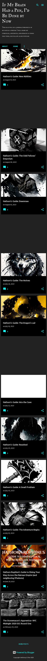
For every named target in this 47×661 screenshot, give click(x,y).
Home (15, 46)
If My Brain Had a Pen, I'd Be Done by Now (15, 13)
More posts (23, 644)
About (5, 46)
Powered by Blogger (23, 652)
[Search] (37, 5)
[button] (42, 85)
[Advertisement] (23, 109)
